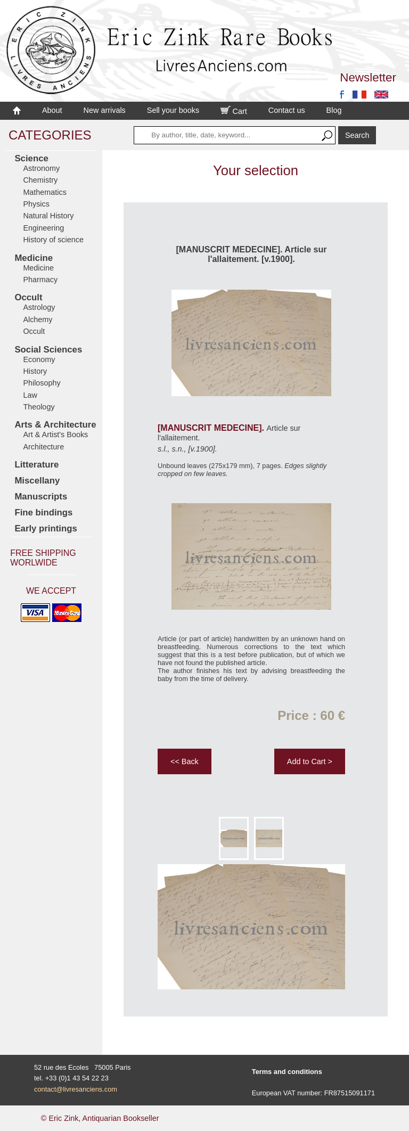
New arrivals (105, 110)
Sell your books (173, 110)
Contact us (286, 110)
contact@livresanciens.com (75, 1089)
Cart (233, 111)
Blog (334, 110)
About (52, 110)
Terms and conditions (287, 1072)
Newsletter (368, 77)
